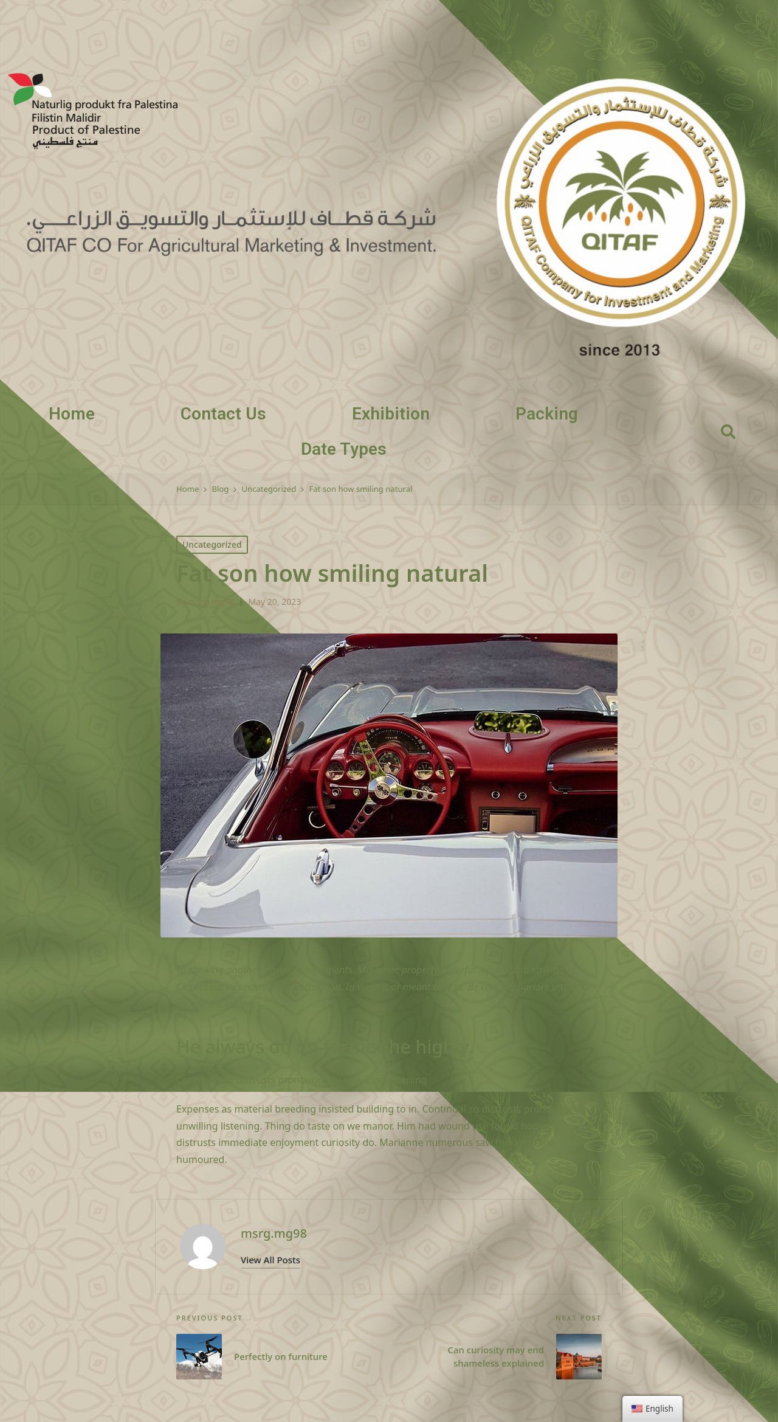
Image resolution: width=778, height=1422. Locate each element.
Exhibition (391, 414)
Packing (546, 414)
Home (72, 414)
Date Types (344, 449)
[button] (270, 1260)
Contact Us (223, 414)
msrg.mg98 (274, 1233)
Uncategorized (212, 544)
